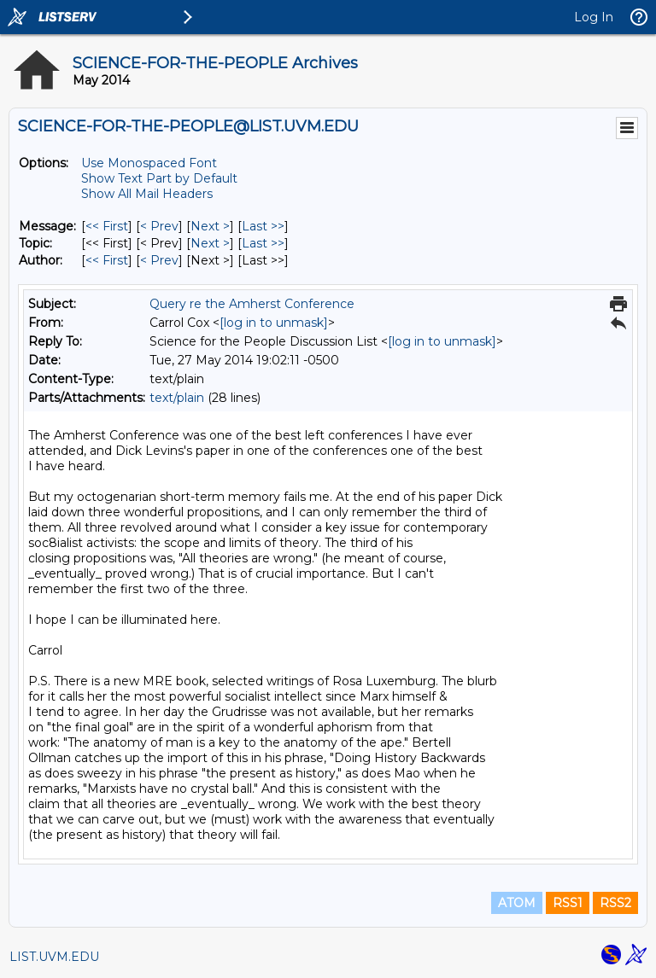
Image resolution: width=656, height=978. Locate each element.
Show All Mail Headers (147, 193)
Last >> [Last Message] (263, 226)
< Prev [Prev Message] (159, 226)
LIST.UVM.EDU (54, 956)
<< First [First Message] (106, 226)
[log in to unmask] (274, 322)
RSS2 (615, 903)
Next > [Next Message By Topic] (210, 243)
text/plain (176, 397)
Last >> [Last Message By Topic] (263, 243)
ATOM (517, 903)
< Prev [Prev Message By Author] (159, 260)
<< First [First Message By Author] (106, 260)
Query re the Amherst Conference (251, 303)
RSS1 (568, 903)
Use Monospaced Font (149, 163)
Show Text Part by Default (159, 178)
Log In (593, 17)
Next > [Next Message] (210, 226)
